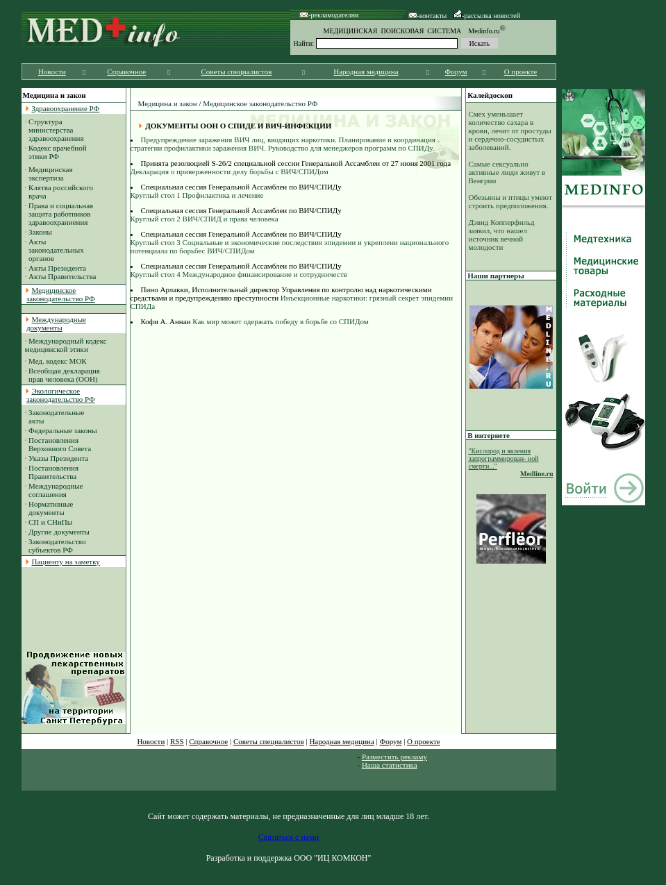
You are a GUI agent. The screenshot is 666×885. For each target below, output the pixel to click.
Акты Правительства (62, 276)
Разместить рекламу (394, 756)
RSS (177, 741)
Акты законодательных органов (54, 249)
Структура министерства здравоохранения (54, 129)
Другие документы (59, 532)
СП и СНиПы (50, 522)
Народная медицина (365, 71)
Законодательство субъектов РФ (55, 545)
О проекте (521, 71)
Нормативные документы (49, 508)
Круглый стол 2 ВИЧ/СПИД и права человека (204, 218)
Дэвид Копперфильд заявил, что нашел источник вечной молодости (502, 234)
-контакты (427, 15)
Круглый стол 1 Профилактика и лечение (197, 195)
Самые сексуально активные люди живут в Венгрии (507, 172)
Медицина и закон (167, 103)
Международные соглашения (54, 490)
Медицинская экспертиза (49, 173)
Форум (456, 71)
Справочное (126, 71)
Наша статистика (389, 765)
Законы (40, 232)
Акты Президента (57, 268)
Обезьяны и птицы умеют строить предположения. (510, 201)
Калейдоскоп (490, 95)
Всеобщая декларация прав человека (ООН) (62, 374)
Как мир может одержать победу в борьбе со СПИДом (279, 321)
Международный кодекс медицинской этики (66, 345)
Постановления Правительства (52, 472)
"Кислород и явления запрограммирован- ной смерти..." (504, 458)
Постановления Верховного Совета (58, 444)
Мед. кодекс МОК (57, 361)
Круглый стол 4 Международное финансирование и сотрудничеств (239, 274)
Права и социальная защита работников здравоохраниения (59, 213)
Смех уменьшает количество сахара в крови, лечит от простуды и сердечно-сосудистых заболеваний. (510, 130)
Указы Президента (58, 458)
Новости (52, 71)
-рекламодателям (328, 15)
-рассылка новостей (486, 15)
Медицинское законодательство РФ (260, 103)
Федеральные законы (62, 430)
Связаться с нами (288, 837)
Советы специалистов (236, 71)
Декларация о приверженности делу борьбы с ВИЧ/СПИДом (229, 171)
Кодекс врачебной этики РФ (56, 152)
